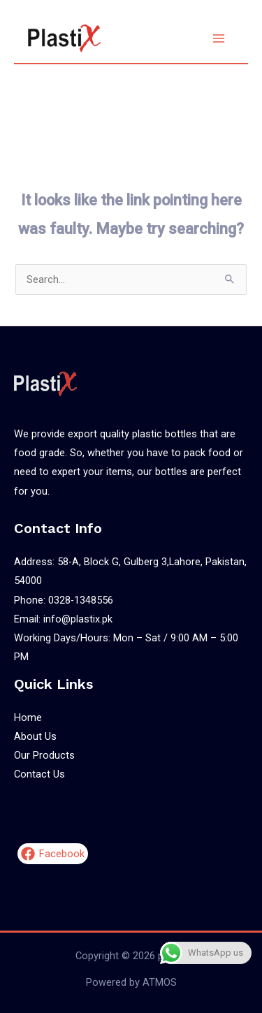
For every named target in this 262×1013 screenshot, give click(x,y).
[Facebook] (52, 853)
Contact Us (39, 774)
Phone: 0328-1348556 (63, 600)
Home (28, 717)
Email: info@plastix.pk (63, 619)
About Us (35, 736)
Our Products (44, 755)
